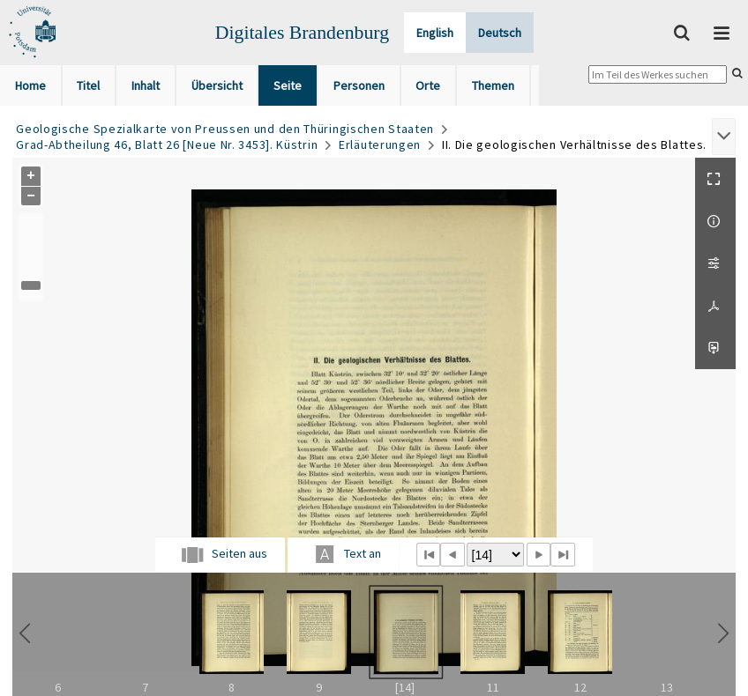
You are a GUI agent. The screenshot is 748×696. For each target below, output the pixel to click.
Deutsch (499, 33)
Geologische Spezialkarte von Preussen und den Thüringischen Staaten (225, 129)
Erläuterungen (380, 144)
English (434, 33)
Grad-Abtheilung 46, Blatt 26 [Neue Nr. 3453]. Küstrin (167, 144)
